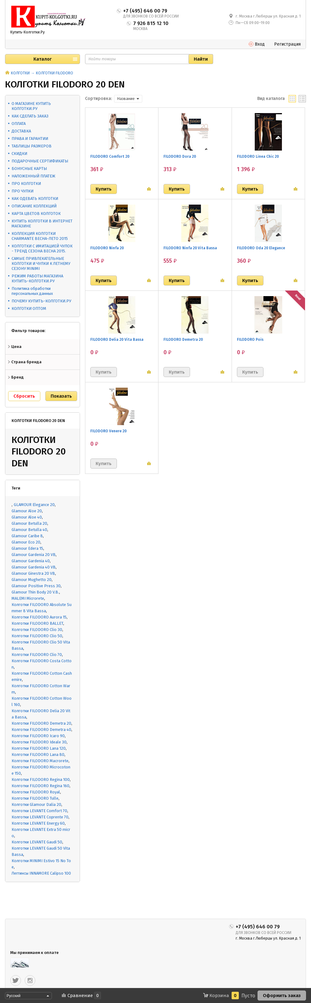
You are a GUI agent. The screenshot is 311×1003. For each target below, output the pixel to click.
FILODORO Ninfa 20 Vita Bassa (190, 248)
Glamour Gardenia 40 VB (34, 567)
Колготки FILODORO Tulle (35, 798)
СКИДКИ (19, 153)
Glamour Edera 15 (27, 548)
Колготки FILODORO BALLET (37, 623)
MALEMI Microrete (28, 598)
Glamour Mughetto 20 (32, 579)
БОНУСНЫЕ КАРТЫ (29, 168)
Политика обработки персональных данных (32, 291)
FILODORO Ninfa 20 (107, 248)
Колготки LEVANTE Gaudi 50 (37, 842)
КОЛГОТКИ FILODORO (54, 73)
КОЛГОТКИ (20, 73)
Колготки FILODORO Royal (36, 792)
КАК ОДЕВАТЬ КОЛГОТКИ (35, 198)
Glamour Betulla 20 (29, 523)
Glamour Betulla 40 (29, 529)
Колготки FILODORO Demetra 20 (41, 723)
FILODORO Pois (250, 339)
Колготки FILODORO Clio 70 (37, 654)
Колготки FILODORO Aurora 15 (39, 617)
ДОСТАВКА (21, 131)
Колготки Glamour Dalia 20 (36, 804)
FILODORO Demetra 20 (183, 339)
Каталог (42, 59)
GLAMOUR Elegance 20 (34, 504)
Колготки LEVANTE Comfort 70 (39, 810)
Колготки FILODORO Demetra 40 (41, 729)
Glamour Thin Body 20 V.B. (35, 592)
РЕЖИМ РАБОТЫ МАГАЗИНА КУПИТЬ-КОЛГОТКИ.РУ (37, 278)
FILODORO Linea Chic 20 (258, 156)
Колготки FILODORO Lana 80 (38, 754)
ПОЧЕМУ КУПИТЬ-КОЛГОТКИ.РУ (41, 301)
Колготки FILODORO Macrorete (40, 760)
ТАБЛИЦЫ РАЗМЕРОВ (32, 146)
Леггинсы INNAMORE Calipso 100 (41, 873)
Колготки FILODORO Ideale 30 (39, 742)
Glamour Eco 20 (26, 542)
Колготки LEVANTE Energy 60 (38, 823)
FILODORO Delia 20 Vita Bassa (116, 339)
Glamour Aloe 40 (27, 517)
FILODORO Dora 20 (179, 156)
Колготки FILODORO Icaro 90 (38, 735)
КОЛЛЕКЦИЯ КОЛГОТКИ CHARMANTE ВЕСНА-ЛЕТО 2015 (40, 236)
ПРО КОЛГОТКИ (26, 183)
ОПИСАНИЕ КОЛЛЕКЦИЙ (34, 206)
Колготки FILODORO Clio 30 (37, 629)
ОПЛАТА (19, 123)
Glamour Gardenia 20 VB (34, 554)
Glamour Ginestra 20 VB (33, 573)
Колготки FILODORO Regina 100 (41, 779)
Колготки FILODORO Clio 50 (37, 635)
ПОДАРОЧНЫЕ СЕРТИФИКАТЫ (40, 161)
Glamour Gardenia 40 (31, 561)
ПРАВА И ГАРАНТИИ (30, 138)
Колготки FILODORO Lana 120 (39, 748)
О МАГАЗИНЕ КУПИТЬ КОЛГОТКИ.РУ (31, 106)
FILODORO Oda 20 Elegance (261, 248)
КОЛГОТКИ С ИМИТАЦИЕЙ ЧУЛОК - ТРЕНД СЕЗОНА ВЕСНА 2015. (42, 248)
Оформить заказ (282, 995)
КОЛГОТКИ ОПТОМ (29, 308)
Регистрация (287, 44)
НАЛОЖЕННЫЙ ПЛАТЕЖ (33, 176)
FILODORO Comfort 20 (109, 156)
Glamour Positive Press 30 (36, 585)
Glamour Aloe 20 (27, 511)
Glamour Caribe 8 (27, 536)
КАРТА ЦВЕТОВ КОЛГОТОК (36, 213)
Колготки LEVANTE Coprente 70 (40, 817)
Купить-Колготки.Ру (27, 32)
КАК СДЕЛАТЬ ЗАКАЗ (30, 116)
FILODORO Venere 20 (108, 431)
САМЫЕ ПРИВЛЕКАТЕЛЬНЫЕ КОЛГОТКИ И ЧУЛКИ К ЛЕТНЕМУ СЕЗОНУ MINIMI (41, 263)
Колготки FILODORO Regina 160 (40, 785)
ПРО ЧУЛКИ (22, 191)
